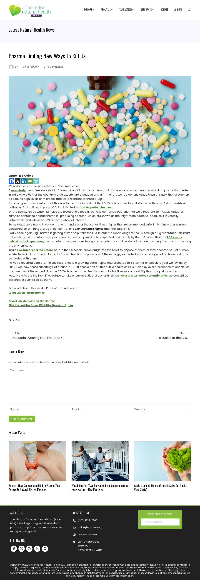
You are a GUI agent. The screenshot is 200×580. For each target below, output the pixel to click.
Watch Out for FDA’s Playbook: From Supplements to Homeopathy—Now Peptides (100, 487)
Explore (89, 9)
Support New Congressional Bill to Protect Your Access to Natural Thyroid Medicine (34, 487)
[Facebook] (11, 181)
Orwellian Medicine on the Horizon (32, 301)
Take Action (126, 9)
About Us (107, 9)
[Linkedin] (24, 181)
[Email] (30, 181)
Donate (164, 9)
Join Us (178, 9)
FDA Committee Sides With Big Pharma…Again (41, 305)
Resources (147, 9)
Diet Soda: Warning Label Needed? (54, 335)
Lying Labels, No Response (27, 293)
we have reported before (36, 250)
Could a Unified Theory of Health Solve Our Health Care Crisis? (160, 487)
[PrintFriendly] (36, 181)
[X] (17, 181)
